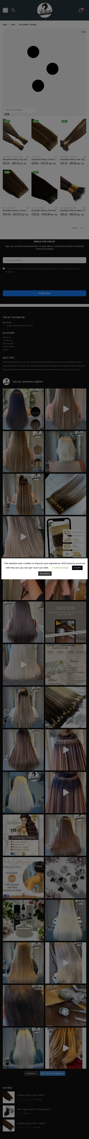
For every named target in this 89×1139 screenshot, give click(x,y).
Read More (45, 573)
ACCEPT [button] (77, 567)
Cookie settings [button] (60, 567)
